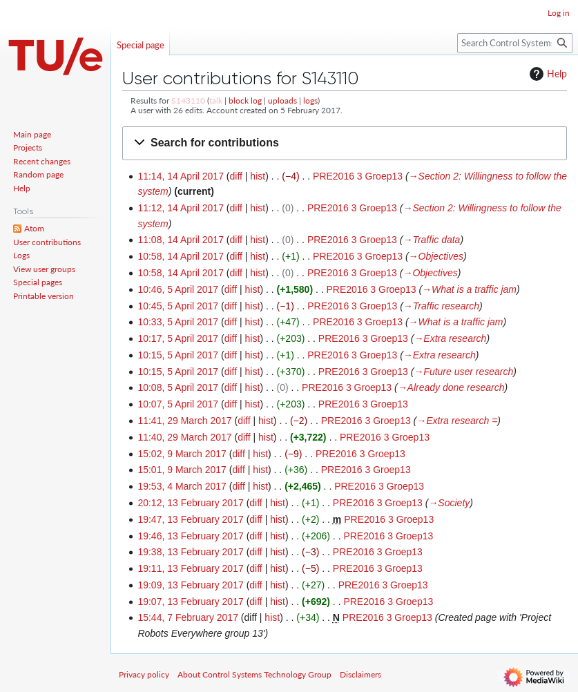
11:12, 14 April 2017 (180, 207)
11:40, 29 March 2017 (184, 437)
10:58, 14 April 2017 (180, 256)
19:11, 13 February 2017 (190, 568)
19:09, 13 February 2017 (190, 584)
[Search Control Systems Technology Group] (514, 43)
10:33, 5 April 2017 (177, 321)
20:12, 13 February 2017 (190, 502)
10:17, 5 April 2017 (177, 338)
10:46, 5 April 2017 (177, 289)
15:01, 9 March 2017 (181, 469)
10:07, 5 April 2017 (177, 404)
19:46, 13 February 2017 (190, 535)
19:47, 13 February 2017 (190, 519)
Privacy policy (144, 674)
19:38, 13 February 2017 (190, 551)
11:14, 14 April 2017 (180, 176)
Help (546, 74)
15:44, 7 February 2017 (187, 617)
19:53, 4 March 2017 (181, 486)
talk (215, 100)
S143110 (188, 100)
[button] (344, 143)
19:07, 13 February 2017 (190, 601)
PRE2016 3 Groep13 (358, 176)
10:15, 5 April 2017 (177, 355)
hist (257, 176)
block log (245, 100)
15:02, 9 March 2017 (181, 453)
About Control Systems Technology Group (254, 674)
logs (310, 100)
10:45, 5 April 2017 (177, 305)
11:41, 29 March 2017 (184, 420)
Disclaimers (360, 674)
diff (236, 176)
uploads (282, 100)
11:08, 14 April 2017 (180, 239)
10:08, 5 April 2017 (177, 387)
